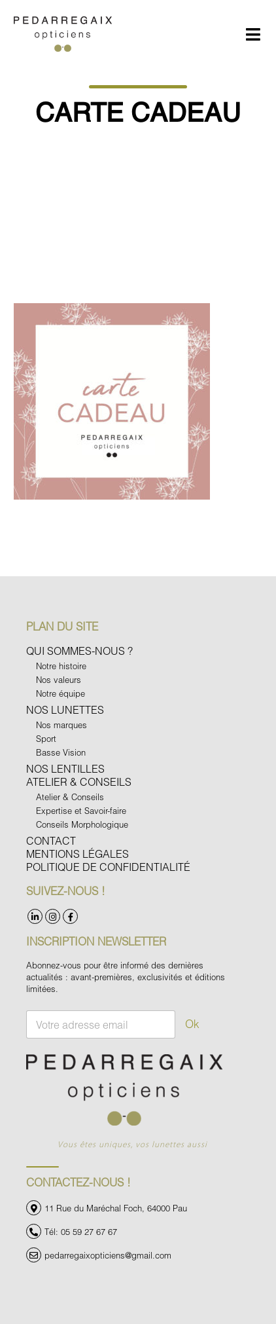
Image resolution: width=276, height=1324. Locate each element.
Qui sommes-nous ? (79, 650)
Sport (46, 738)
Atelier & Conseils (78, 781)
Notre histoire (61, 666)
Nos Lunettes (65, 709)
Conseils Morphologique (82, 824)
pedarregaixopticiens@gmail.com (107, 1255)
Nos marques (61, 725)
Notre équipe (60, 693)
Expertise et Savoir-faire (81, 810)
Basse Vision (61, 752)
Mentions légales (77, 853)
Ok (192, 1024)
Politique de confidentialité (108, 866)
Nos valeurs (58, 679)
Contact (51, 840)
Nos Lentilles (65, 768)
